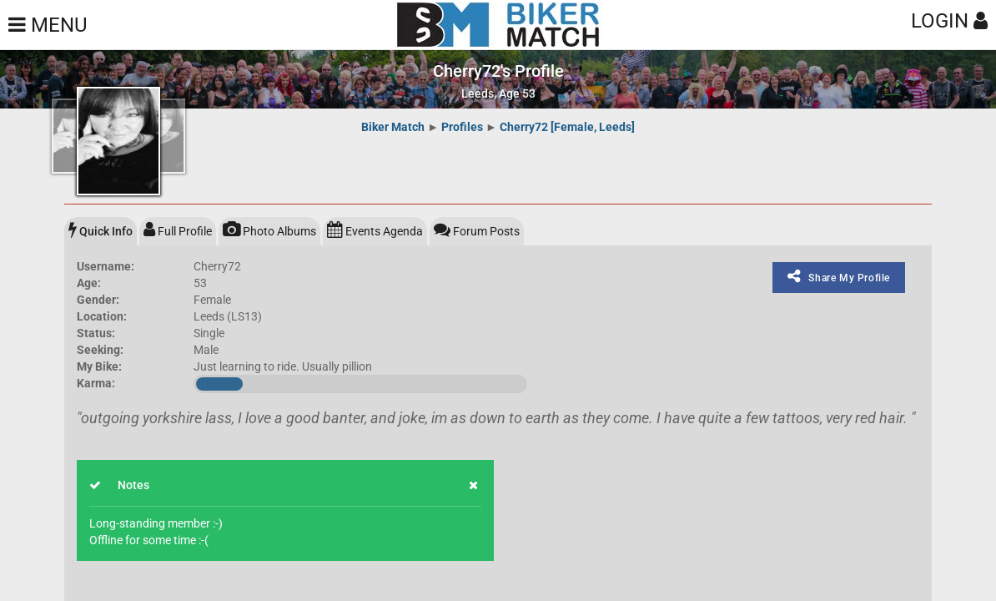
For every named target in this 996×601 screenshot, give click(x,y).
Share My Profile (838, 276)
